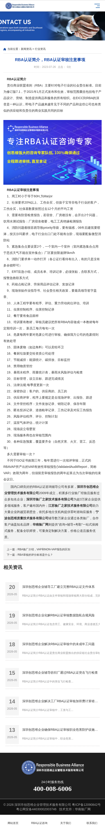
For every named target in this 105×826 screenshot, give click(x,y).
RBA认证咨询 (39, 820)
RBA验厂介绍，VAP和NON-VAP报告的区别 (44, 549)
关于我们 (66, 820)
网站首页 (13, 820)
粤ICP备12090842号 (86, 804)
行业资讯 (40, 49)
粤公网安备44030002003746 (36, 809)
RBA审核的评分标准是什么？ (35, 554)
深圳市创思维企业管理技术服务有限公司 (42, 804)
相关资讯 (12, 567)
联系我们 (92, 820)
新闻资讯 (26, 49)
